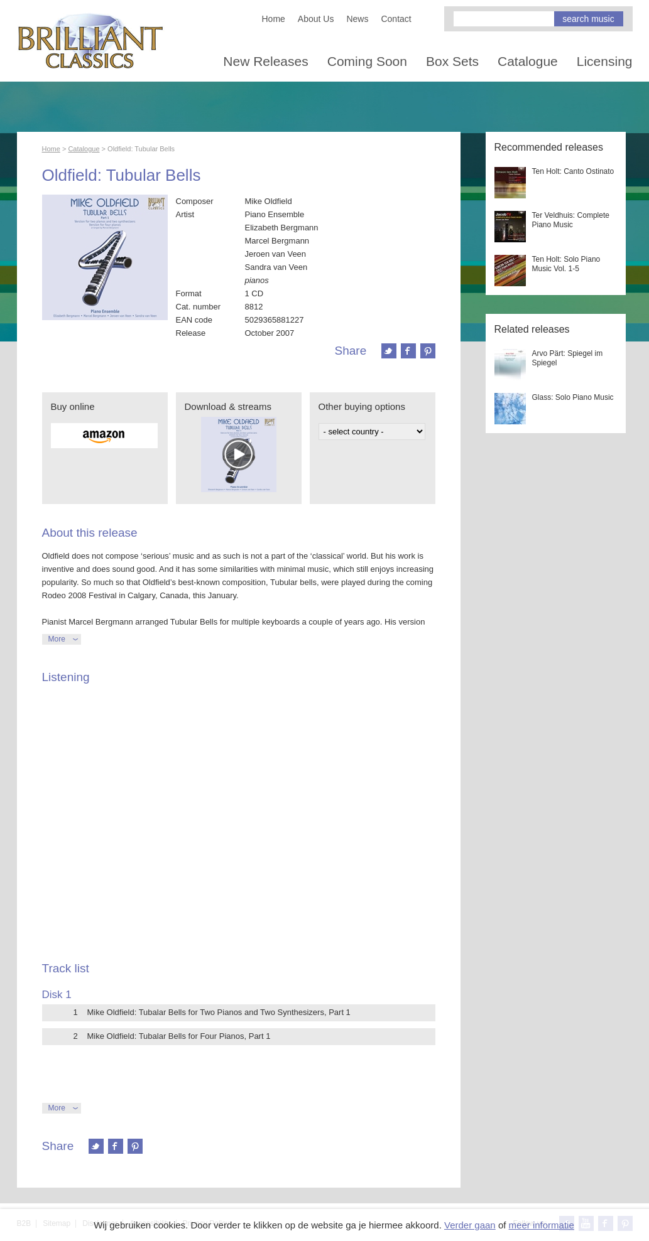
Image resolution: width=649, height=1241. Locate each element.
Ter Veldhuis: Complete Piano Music (570, 220)
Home (273, 19)
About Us (316, 19)
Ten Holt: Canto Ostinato (573, 171)
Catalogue (528, 61)
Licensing (605, 61)
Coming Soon (367, 61)
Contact (396, 19)
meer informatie (541, 1225)
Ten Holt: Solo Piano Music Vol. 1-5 (566, 264)
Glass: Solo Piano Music (573, 397)
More (56, 639)
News (357, 19)
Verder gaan (470, 1225)
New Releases (265, 61)
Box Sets (452, 61)
